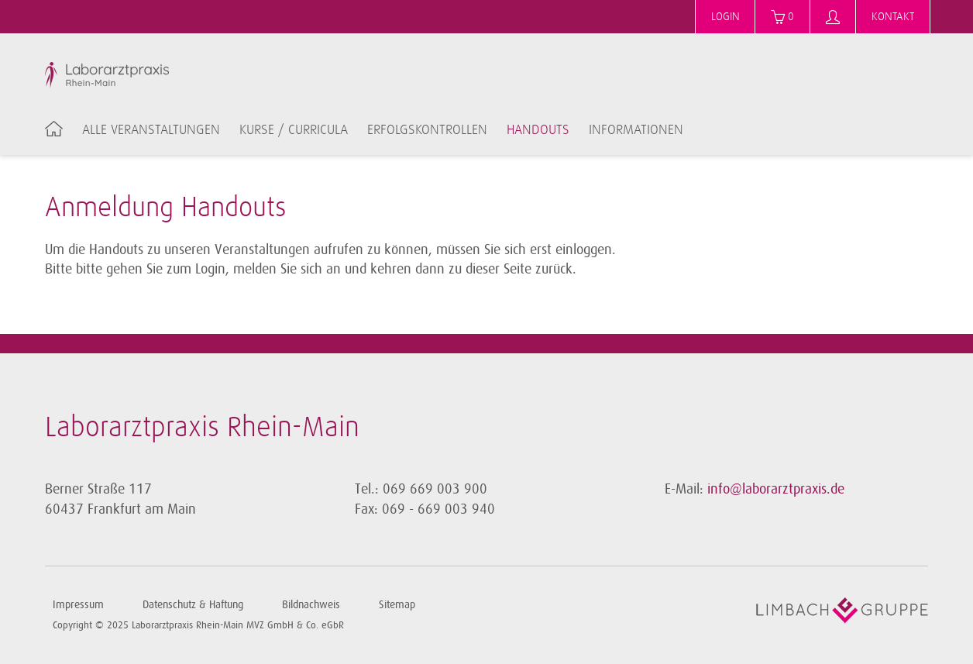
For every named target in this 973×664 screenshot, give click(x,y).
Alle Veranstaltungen (151, 130)
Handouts (538, 130)
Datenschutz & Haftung (193, 604)
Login (725, 16)
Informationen (636, 130)
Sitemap (397, 604)
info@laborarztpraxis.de (775, 489)
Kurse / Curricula (293, 130)
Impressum (78, 604)
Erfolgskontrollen (427, 130)
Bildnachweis (311, 604)
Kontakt (893, 16)
